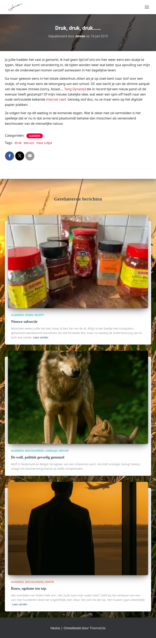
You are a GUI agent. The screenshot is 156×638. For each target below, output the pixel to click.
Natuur (63, 450)
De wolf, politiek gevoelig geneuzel (37, 457)
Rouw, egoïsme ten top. (29, 588)
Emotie (49, 582)
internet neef (56, 99)
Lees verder (40, 337)
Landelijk (51, 450)
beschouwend (34, 450)
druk (18, 143)
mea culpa (44, 143)
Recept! (39, 315)
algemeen (34, 135)
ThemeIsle (98, 628)
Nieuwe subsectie (24, 322)
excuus (29, 143)
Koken (29, 315)
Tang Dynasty (74, 89)
